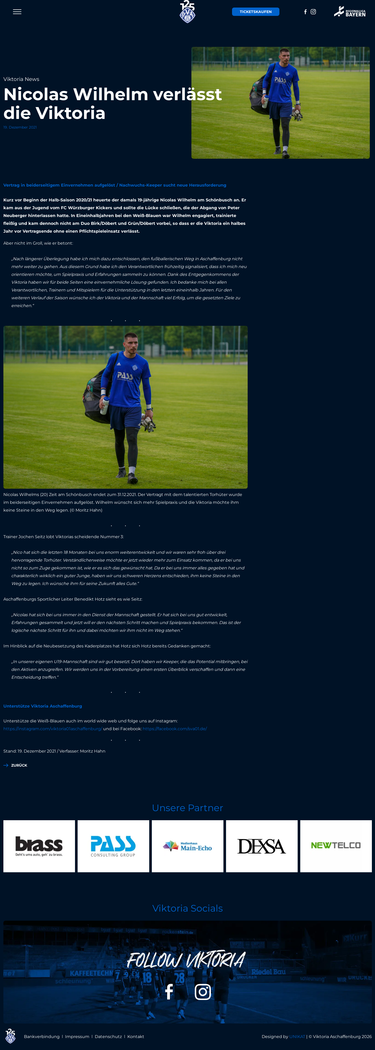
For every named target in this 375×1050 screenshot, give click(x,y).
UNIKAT (297, 1036)
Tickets (256, 11)
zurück (19, 765)
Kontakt (135, 1036)
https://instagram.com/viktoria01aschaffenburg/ (52, 728)
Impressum (77, 1036)
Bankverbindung (42, 1036)
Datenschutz (108, 1036)
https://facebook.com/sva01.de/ (175, 728)
